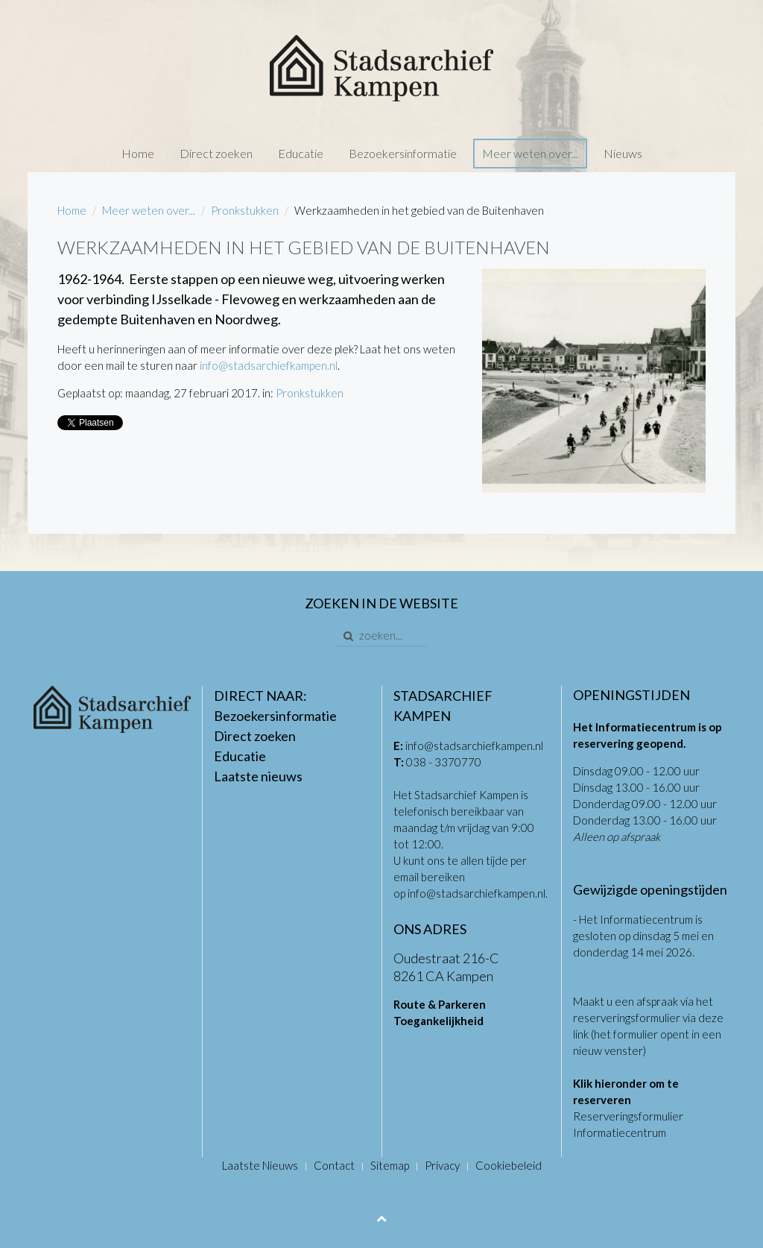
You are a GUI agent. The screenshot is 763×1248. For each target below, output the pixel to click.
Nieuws (623, 153)
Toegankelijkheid (438, 1020)
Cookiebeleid (508, 1165)
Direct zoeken (216, 153)
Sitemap (389, 1165)
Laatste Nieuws (260, 1165)
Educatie (300, 153)
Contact (334, 1165)
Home (137, 153)
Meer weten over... (530, 153)
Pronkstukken (245, 210)
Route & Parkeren (439, 1004)
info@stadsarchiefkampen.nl (269, 365)
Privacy (442, 1165)
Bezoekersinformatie (403, 153)
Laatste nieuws (258, 776)
